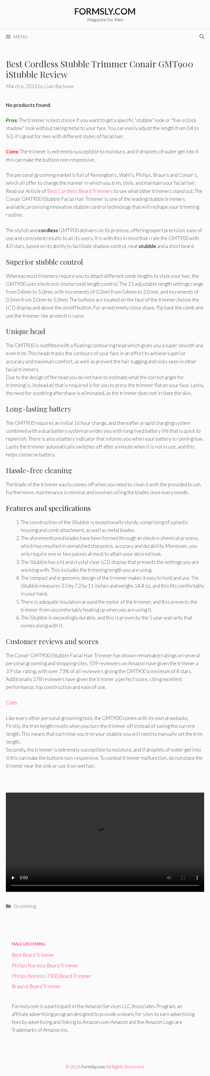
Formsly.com (105, 11)
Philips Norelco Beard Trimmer (45, 965)
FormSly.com (93, 1066)
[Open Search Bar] (202, 36)
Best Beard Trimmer (33, 955)
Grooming (25, 906)
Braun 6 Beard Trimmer (36, 986)
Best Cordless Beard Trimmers (80, 191)
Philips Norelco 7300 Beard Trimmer (51, 976)
